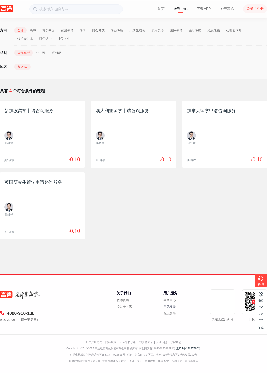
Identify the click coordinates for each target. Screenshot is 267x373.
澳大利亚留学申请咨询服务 (122, 110)
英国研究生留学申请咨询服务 (33, 182)
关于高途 (227, 9)
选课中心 (181, 9)
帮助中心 (169, 300)
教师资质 (123, 300)
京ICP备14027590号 (188, 348)
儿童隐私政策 (128, 342)
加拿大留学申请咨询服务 (211, 110)
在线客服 (169, 313)
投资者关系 (124, 307)
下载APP (204, 9)
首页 (161, 9)
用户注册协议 (94, 342)
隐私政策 (110, 342)
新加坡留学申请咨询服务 (28, 110)
